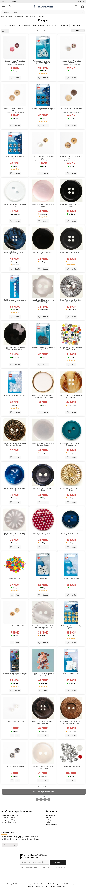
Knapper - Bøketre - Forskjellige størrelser (14, 109)
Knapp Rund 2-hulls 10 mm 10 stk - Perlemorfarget (43, 767)
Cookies (48, 822)
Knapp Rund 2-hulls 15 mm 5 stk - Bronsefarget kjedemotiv (15, 444)
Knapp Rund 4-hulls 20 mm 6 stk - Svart (71, 253)
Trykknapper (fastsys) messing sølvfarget (15, 157)
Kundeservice (50, 815)
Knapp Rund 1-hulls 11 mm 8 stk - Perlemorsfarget (43, 444)
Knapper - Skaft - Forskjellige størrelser (71, 62)
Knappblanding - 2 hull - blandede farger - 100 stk (71, 348)
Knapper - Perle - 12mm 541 (15, 721)
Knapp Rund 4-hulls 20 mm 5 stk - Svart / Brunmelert (43, 722)
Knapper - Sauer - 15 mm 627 (14, 626)
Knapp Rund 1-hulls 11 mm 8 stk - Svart (43, 253)
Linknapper (43, 578)
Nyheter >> (5, 1)
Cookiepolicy (49, 820)
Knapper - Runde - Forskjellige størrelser (15, 62)
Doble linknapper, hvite (71, 674)
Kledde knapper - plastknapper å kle (15, 301)
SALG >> (14, 1)
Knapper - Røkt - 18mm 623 (15, 766)
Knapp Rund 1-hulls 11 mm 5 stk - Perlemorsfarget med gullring (43, 396)
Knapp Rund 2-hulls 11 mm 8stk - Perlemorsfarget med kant (43, 627)
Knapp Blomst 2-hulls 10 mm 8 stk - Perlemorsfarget (43, 301)
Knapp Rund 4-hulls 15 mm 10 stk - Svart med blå (14, 253)
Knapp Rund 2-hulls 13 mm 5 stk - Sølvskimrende (71, 301)
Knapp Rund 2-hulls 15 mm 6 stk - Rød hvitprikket (43, 534)
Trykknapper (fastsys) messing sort (43, 109)
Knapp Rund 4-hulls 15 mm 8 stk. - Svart (71, 205)
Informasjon (80, 1)
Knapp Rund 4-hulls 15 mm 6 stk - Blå (15, 489)
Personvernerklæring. (58, 867)
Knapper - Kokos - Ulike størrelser (71, 109)
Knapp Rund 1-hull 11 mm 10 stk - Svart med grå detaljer (15, 348)
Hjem (2, 16)
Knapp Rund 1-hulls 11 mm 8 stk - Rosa (43, 205)
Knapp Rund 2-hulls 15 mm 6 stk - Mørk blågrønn (71, 444)
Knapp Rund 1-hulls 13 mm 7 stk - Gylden (71, 489)
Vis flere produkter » (43, 791)
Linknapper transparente (71, 578)
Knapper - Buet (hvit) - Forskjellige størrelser (43, 157)
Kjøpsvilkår (49, 818)
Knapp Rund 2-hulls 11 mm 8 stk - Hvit (15, 205)
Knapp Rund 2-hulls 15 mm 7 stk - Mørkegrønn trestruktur (71, 722)
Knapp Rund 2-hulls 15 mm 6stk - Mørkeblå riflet (71, 534)
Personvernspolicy (51, 824)
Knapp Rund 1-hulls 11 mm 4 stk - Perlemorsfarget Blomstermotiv (15, 534)
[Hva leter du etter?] (43, 12)
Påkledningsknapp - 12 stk (71, 766)
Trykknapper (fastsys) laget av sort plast (43, 348)
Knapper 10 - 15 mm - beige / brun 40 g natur (43, 674)
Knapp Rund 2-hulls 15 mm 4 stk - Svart (43, 489)
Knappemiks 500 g (15, 578)
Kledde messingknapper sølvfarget (15, 674)
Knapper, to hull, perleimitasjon (14, 395)
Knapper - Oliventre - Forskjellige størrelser (71, 157)
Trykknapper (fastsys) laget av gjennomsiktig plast (43, 62)
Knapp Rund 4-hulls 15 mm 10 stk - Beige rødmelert (71, 396)
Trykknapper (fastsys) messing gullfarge (71, 627)
